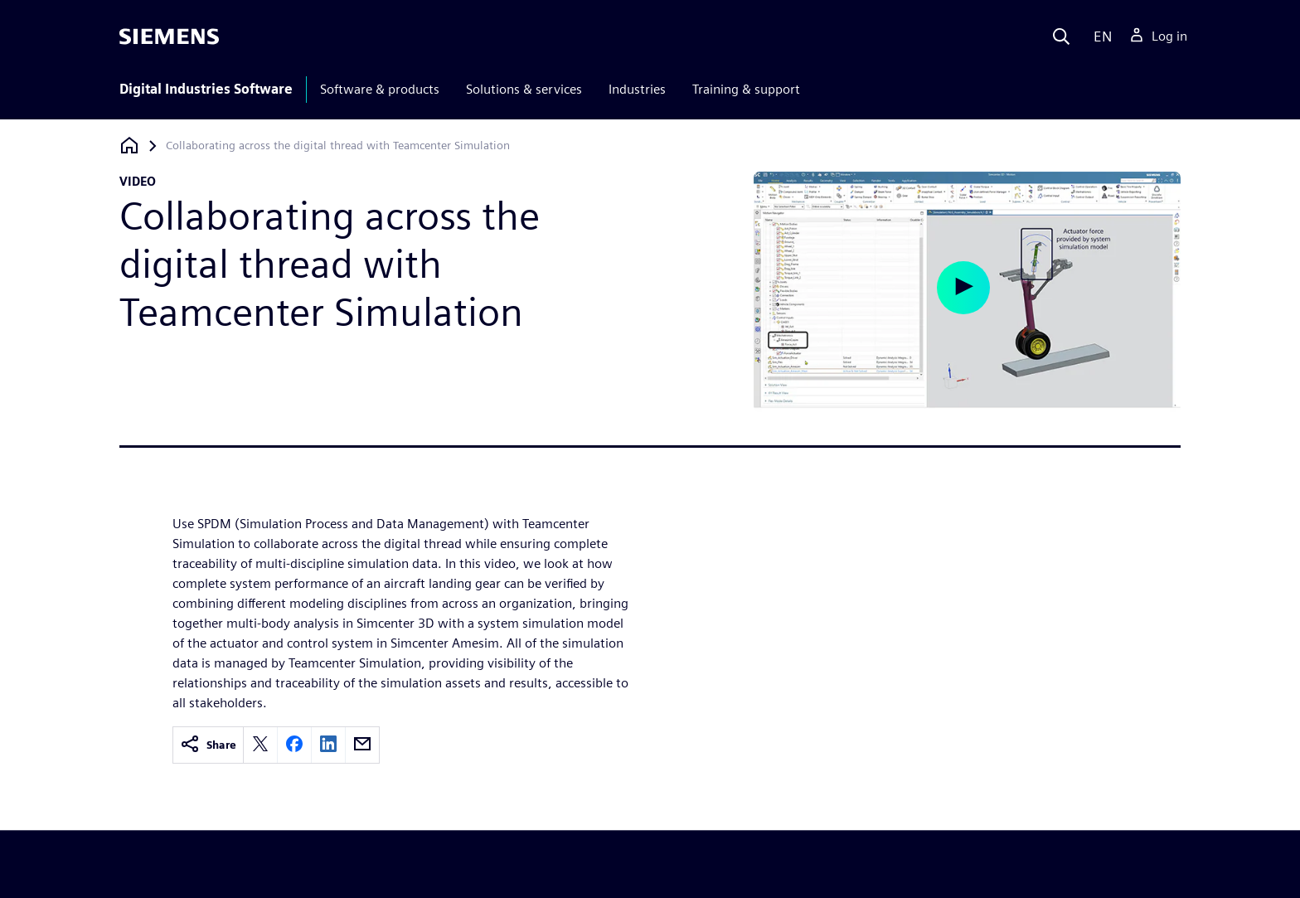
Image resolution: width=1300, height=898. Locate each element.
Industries (637, 89)
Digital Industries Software (206, 89)
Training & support (746, 89)
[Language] (1098, 36)
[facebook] (294, 745)
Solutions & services (524, 89)
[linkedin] (328, 745)
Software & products (379, 89)
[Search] (1061, 36)
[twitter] (260, 745)
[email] (362, 745)
